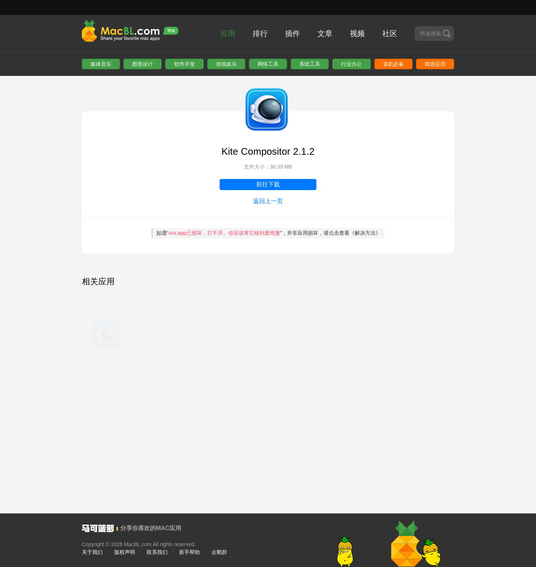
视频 (357, 33)
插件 (292, 33)
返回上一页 (268, 201)
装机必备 (393, 64)
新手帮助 (189, 552)
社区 (389, 33)
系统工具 (309, 64)
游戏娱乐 (226, 64)
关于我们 (92, 552)
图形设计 (142, 64)
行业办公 (351, 64)
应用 (227, 33)
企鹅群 (219, 552)
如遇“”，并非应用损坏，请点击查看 (268, 233)
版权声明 (124, 552)
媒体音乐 (100, 64)
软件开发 (184, 64)
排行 (260, 33)
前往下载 (268, 184)
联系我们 (157, 552)
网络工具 (268, 64)
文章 (325, 33)
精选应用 (435, 64)
